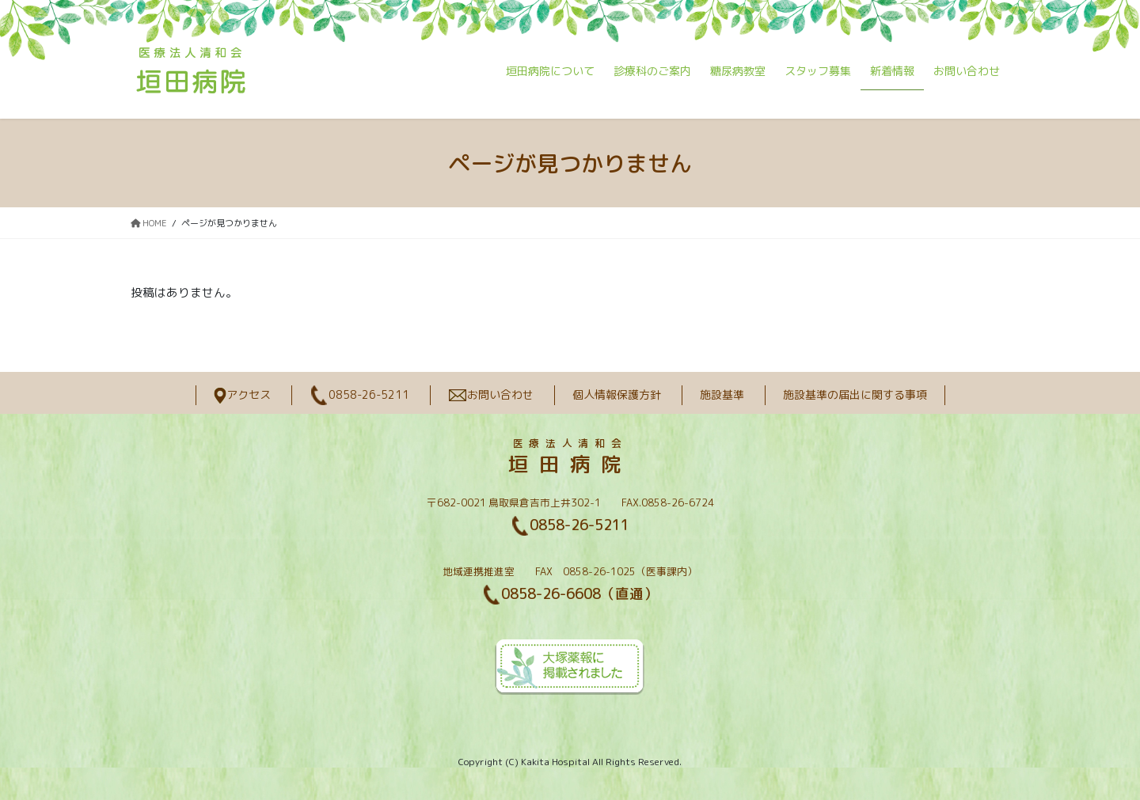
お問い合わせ (491, 394)
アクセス (242, 394)
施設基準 (722, 394)
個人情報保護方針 (616, 394)
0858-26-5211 (359, 394)
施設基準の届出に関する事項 (855, 394)
